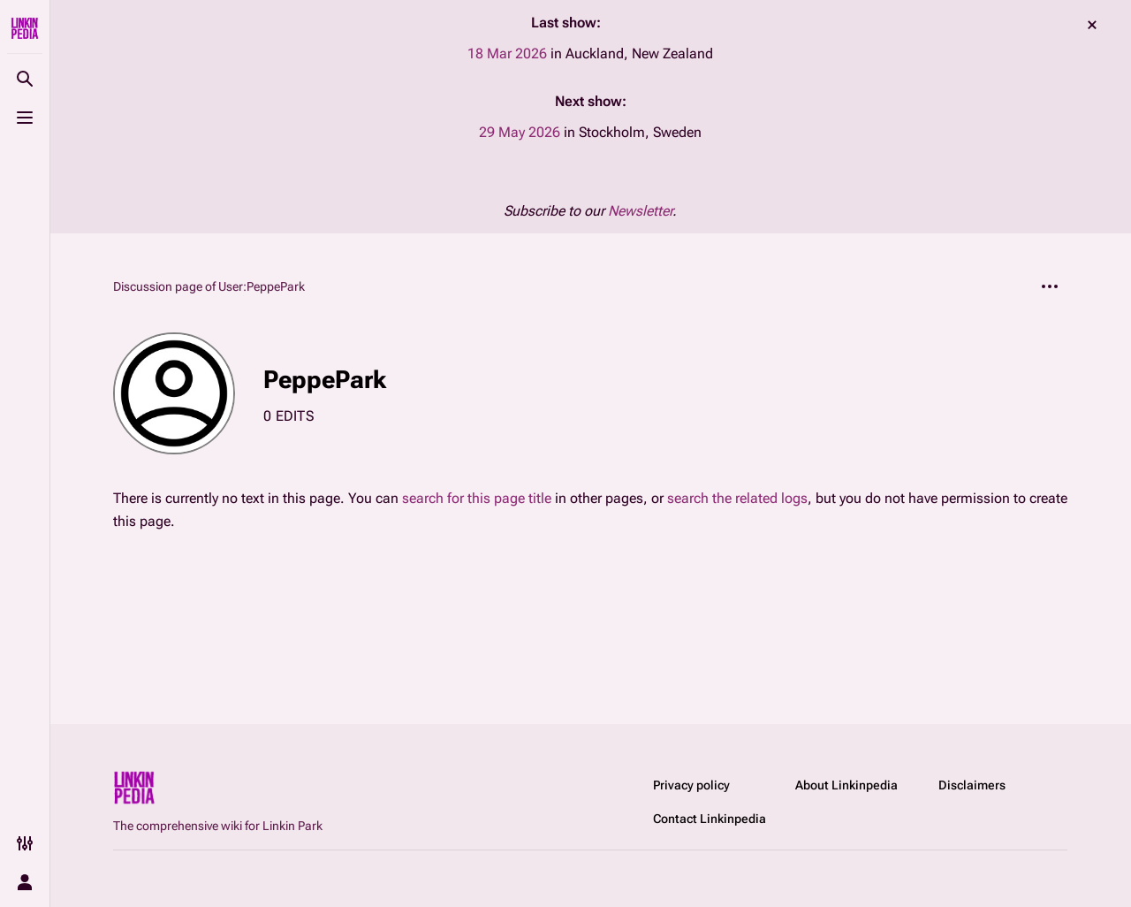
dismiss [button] (1092, 24)
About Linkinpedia (846, 785)
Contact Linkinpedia (709, 819)
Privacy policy (691, 785)
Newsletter (640, 210)
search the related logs (737, 498)
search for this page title (476, 498)
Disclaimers (972, 785)
